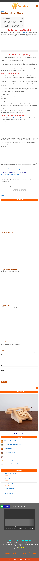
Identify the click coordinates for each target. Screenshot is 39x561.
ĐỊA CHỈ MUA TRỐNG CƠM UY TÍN (11, 464)
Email (2, 370)
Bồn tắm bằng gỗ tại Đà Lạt (9, 448)
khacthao (12, 15)
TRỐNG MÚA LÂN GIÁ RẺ (9, 456)
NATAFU (29, 559)
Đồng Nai (25, 32)
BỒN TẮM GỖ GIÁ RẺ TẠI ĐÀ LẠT (11, 440)
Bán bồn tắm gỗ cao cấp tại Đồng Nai (12, 169)
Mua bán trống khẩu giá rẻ (9, 460)
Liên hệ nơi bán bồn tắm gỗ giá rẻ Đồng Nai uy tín (14, 25)
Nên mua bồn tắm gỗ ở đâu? (9, 22)
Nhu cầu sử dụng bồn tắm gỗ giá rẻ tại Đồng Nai (13, 21)
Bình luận (3, 354)
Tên (2, 365)
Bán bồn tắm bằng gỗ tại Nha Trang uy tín (12, 444)
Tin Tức (2, 11)
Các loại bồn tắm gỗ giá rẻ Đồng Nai (10, 24)
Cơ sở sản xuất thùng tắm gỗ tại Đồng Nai (13, 117)
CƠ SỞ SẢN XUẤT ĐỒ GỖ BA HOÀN (12, 26)
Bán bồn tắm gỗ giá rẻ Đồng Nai (8, 20)
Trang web (3, 375)
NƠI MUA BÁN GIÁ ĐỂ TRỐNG (10, 452)
